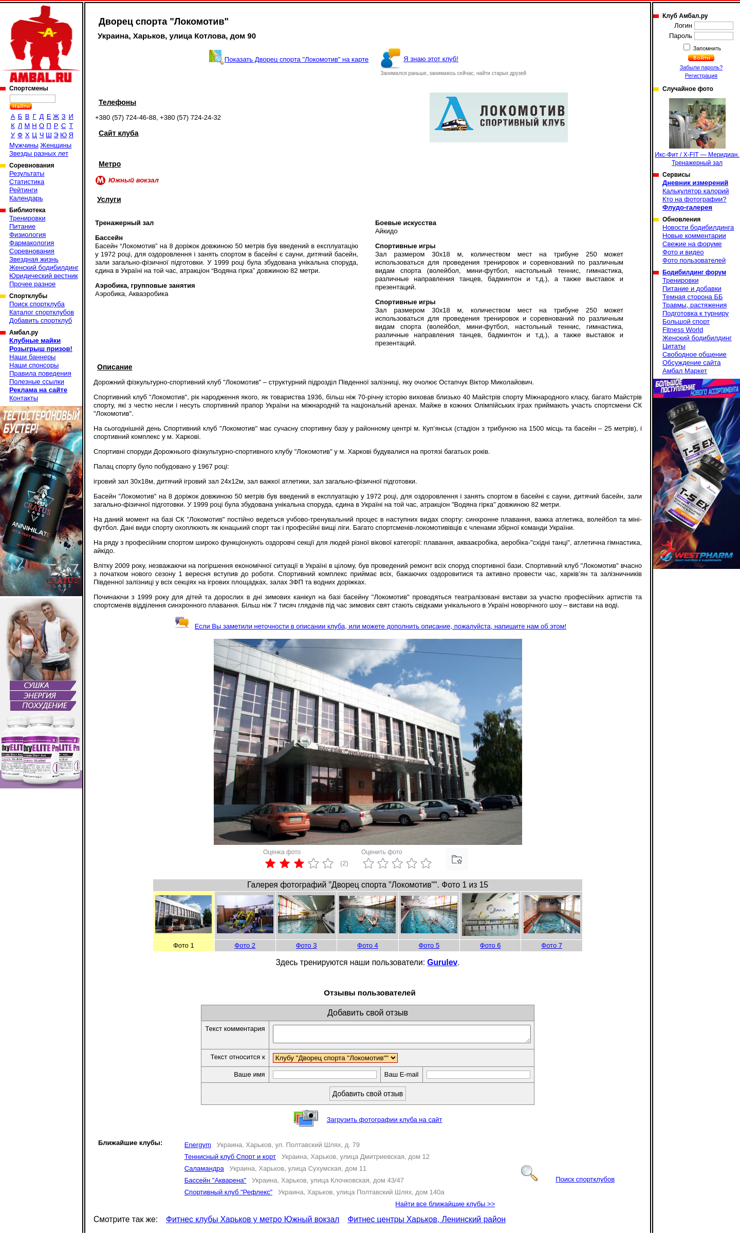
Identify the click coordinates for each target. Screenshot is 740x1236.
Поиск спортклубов (568, 1182)
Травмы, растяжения (694, 305)
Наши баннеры (32, 357)
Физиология (27, 234)
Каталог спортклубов (41, 312)
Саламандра (204, 1171)
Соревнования (31, 251)
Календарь (26, 198)
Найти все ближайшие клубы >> (445, 1207)
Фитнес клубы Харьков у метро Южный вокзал (252, 1222)
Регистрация (701, 75)
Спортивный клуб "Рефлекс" (228, 1195)
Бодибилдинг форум (694, 272)
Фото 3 (306, 945)
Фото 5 (428, 945)
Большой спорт (686, 321)
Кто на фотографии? (694, 199)
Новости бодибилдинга (698, 227)
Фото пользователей (694, 260)
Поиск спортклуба (37, 304)
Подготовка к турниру (695, 313)
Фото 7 (551, 945)
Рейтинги (23, 190)
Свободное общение (694, 354)
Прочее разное (32, 284)
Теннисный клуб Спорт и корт (230, 1160)
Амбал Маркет (684, 371)
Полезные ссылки (36, 381)
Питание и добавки (691, 288)
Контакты (23, 398)
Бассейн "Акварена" (215, 1183)
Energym (197, 1148)
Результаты (26, 173)
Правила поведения (40, 373)
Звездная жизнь (34, 259)
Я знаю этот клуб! (430, 59)
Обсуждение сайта (691, 362)
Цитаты (674, 346)
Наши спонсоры (34, 365)
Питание (22, 226)
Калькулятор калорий (695, 191)
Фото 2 (244, 945)
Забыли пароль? (701, 67)
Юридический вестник (43, 276)
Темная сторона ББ (692, 297)
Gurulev (442, 962)
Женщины (55, 145)
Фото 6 (490, 945)
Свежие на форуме (692, 244)
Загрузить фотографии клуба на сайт (384, 1123)
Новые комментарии (694, 235)
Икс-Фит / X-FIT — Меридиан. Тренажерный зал (697, 132)
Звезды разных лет (38, 153)
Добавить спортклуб (40, 320)
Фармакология (31, 243)
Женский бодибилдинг (44, 267)
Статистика (26, 182)
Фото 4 (367, 945)
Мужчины (24, 145)
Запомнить (706, 48)
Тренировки (27, 218)
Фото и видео (683, 252)
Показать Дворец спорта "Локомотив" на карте (296, 59)
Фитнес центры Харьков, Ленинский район (426, 1222)
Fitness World (682, 330)
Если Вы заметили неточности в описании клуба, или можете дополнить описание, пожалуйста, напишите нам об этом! (370, 626)
